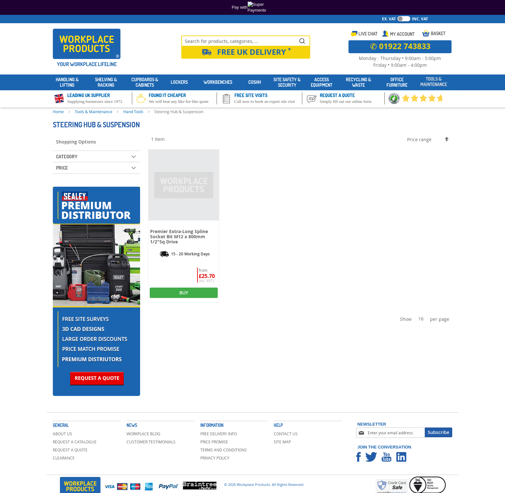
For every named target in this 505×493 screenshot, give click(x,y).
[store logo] (86, 44)
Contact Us (286, 433)
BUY (183, 293)
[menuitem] (67, 82)
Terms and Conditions (223, 449)
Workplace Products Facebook (358, 457)
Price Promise (214, 441)
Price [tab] (62, 168)
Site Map (282, 441)
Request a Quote (70, 449)
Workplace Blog (143, 433)
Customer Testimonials (151, 441)
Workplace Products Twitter (371, 457)
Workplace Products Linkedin (401, 457)
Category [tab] (67, 156)
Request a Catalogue (75, 441)
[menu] (252, 82)
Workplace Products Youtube (386, 457)
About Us (62, 433)
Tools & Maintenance (94, 111)
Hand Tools (133, 111)
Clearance (64, 457)
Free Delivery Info (218, 433)
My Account (402, 34)
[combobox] (245, 40)
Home (59, 111)
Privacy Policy (214, 457)
